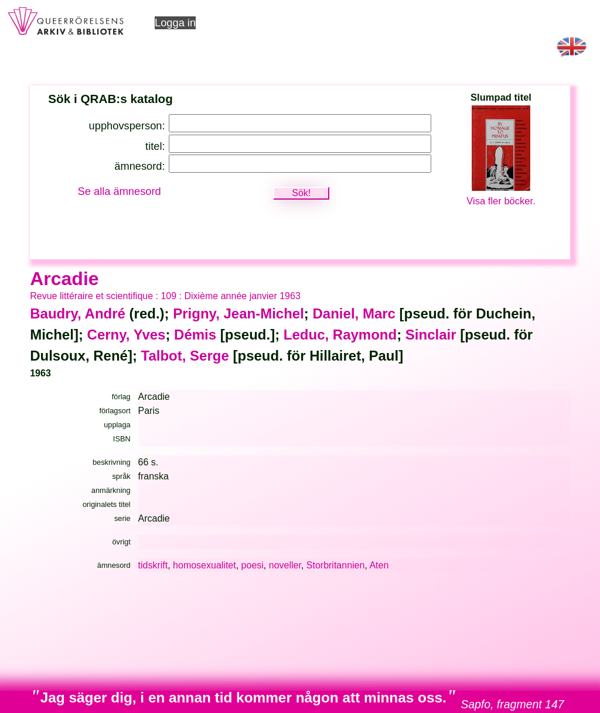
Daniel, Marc (354, 313)
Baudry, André (77, 313)
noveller (285, 565)
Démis (195, 334)
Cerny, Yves (126, 334)
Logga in (175, 22)
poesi (252, 565)
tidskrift (153, 565)
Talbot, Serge (185, 356)
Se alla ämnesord (119, 191)
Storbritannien (335, 565)
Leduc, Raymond (340, 334)
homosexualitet (204, 565)
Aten (378, 565)
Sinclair (430, 334)
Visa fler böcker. (500, 201)
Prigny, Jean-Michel (238, 313)
